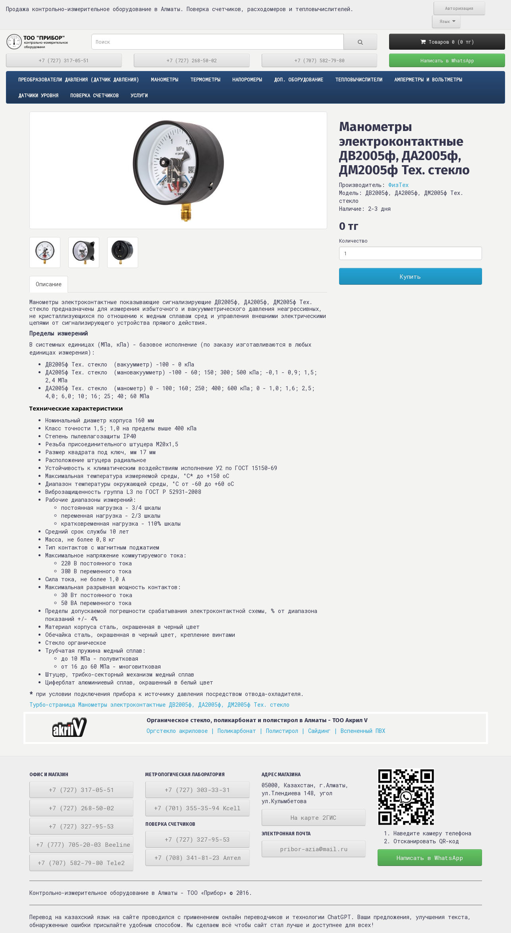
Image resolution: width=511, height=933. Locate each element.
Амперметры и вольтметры (428, 79)
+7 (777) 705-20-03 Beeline (83, 844)
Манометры (164, 79)
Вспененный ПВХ (363, 730)
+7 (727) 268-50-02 (191, 60)
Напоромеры (247, 79)
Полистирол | (285, 730)
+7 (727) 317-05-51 (64, 60)
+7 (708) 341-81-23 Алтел (197, 858)
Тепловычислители (358, 79)
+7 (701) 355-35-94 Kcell (197, 808)
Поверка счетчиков (94, 95)
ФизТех (398, 185)
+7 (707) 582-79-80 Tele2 (81, 863)
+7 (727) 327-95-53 (81, 826)
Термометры (205, 79)
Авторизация (459, 8)
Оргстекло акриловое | (180, 730)
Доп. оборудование (298, 79)
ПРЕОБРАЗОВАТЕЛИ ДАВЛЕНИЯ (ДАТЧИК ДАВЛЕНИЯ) (78, 79)
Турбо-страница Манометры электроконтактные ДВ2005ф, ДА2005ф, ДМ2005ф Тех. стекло (159, 704)
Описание (49, 284)
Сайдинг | (322, 730)
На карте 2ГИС (313, 817)
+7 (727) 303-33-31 (197, 790)
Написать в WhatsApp (447, 60)
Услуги (139, 95)
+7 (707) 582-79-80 (319, 60)
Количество (353, 240)
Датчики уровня (38, 95)
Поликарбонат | (240, 730)
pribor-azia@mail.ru (313, 849)
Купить (410, 276)
